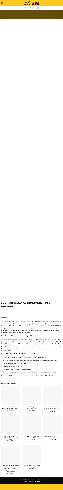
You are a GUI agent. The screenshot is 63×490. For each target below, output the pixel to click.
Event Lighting (38, 13)
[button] (2, 3)
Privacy (35, 485)
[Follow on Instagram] (38, 8)
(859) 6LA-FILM (28, 8)
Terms (30, 485)
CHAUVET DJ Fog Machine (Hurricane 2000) (31, 413)
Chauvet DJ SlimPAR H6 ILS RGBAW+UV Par (31, 443)
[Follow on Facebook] (35, 8)
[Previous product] (33, 15)
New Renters (23, 485)
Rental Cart (59, 3)
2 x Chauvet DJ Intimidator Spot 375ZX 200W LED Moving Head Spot (52, 414)
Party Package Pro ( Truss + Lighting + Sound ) (52, 443)
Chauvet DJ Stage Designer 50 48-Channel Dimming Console (31, 472)
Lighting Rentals (25, 13)
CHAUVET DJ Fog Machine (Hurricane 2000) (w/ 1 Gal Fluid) (10, 413)
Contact (40, 485)
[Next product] (30, 15)
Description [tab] (5, 324)
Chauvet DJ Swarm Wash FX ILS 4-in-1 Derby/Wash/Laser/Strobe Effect (10, 444)
